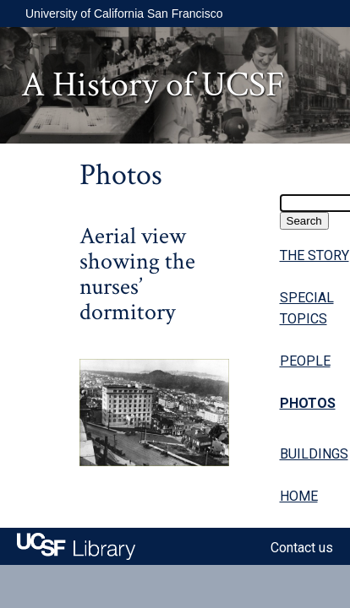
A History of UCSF (153, 85)
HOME (299, 496)
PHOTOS (308, 403)
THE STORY (314, 255)
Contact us (302, 548)
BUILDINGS (314, 454)
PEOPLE (305, 361)
